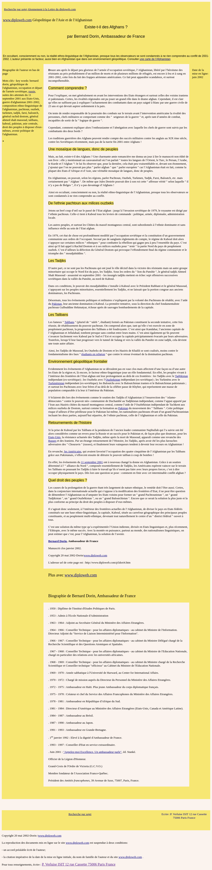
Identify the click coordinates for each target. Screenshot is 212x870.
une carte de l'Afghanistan (155, 59)
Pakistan (57, 303)
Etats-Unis (54, 437)
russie (31, 91)
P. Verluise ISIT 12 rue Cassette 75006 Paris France (79, 864)
